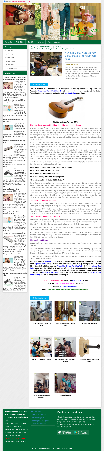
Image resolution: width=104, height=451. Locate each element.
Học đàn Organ (9, 54)
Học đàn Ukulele (10, 61)
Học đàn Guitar (57, 47)
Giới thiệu (20, 42)
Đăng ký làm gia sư (38, 418)
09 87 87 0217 (27, 1)
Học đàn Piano (9, 50)
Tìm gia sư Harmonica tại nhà (13, 254)
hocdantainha (45, 46)
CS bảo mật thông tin (38, 424)
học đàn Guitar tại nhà (50, 272)
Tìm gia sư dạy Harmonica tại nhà (14, 233)
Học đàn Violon (9, 64)
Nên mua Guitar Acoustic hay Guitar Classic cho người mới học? (53, 49)
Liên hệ (40, 42)
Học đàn (31, 42)
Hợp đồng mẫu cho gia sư (40, 421)
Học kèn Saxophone (11, 68)
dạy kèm (69, 448)
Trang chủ (8, 42)
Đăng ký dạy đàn (54, 42)
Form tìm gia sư (36, 411)
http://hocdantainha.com (68, 286)
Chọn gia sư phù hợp (38, 414)
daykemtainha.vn (44, 448)
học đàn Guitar (70, 93)
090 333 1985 (16, 1)
